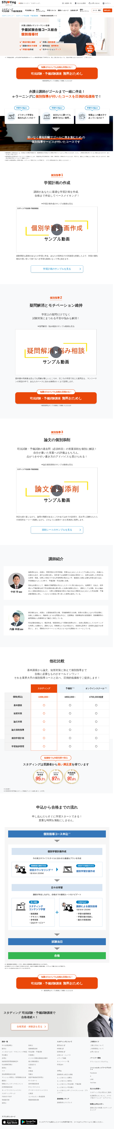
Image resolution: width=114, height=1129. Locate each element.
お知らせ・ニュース (64, 1055)
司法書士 (5, 1055)
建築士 (4, 1080)
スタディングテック (8, 1093)
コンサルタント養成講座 (36, 1096)
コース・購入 (97, 10)
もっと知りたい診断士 (64, 1077)
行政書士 (31, 1055)
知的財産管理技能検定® (10, 1061)
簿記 (29, 1068)
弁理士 (4, 1058)
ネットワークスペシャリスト (12, 1090)
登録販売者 (5, 1100)
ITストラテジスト (34, 1087)
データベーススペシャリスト (38, 1090)
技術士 (30, 1045)
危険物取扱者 (32, 1048)
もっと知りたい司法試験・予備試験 (69, 1084)
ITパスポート (32, 1080)
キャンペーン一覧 (63, 1061)
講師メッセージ (63, 10)
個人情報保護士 (33, 1061)
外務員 (30, 1071)
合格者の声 (74, 10)
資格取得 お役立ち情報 (65, 1074)
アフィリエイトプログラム (99, 1062)
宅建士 (30, 1074)
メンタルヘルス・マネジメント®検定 (14, 1052)
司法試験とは (29, 10)
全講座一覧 (67, 3)
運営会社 (60, 1045)
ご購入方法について (97, 1045)
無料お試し (107, 10)
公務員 (30, 1093)
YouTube (93, 1082)
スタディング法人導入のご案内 (100, 1092)
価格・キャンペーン (84, 10)
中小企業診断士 (7, 1045)
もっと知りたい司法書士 (65, 1087)
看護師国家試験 (33, 1100)
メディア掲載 (61, 1058)
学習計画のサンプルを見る (57, 269)
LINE (91, 1079)
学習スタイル (51, 10)
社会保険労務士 (7, 1064)
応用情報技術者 (7, 1087)
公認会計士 (32, 1064)
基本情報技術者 (33, 1084)
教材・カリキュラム (40, 10)
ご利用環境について (97, 1048)
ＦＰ (3, 1071)
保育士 (4, 1103)
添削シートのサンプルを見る (57, 529)
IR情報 (59, 1048)
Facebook (93, 1073)
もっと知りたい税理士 (64, 1081)
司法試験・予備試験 (35, 1052)
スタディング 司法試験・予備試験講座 (12, 10)
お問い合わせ (94, 3)
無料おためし (57, 71)
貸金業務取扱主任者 (8, 1074)
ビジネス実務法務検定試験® (38, 1058)
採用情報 (60, 1052)
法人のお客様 (80, 3)
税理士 (4, 1068)
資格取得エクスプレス (64, 1102)
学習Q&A (60, 1064)
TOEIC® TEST (7, 1096)
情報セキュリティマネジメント (12, 1084)
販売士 (4, 1048)
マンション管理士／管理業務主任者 (14, 1077)
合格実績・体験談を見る (29, 1026)
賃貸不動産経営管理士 (36, 1077)
